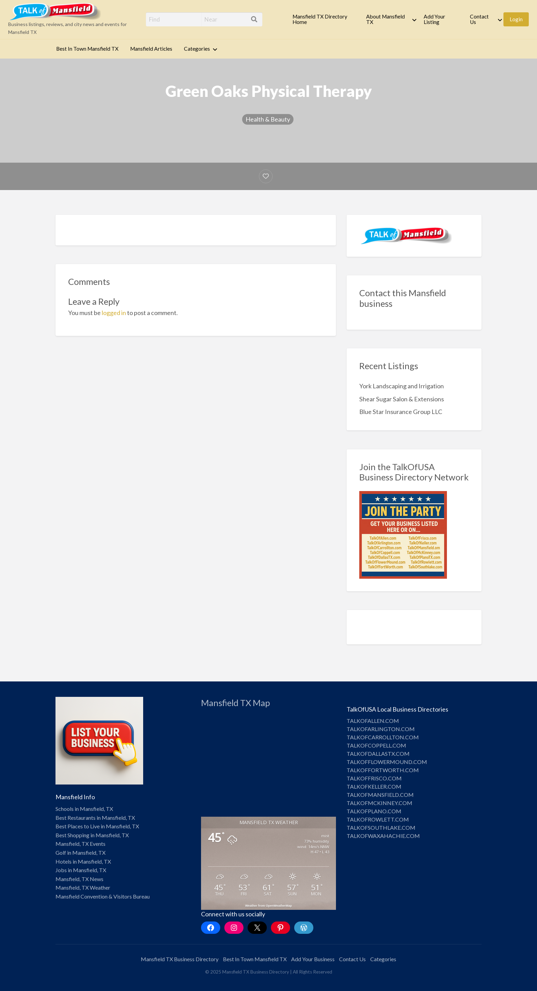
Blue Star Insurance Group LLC (400, 411)
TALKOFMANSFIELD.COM (380, 794)
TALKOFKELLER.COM (374, 786)
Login (516, 19)
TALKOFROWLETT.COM (378, 819)
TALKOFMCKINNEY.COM (379, 803)
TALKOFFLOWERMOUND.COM (387, 761)
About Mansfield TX (385, 19)
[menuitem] (324, 19)
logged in (114, 312)
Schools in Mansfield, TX (84, 808)
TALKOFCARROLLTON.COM (383, 737)
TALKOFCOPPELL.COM (376, 745)
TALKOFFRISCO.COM (374, 778)
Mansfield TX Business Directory (179, 959)
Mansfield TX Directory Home (319, 19)
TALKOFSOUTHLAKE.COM (381, 827)
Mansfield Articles (151, 49)
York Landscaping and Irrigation (401, 386)
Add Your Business (313, 959)
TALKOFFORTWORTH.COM (383, 770)
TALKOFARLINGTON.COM (381, 729)
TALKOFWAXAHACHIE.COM (383, 835)
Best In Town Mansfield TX (87, 49)
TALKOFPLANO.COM (374, 811)
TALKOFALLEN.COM (373, 720)
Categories (197, 49)
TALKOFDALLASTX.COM (378, 753)
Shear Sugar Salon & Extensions (401, 399)
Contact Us (479, 19)
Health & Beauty (268, 119)
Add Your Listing (434, 19)
